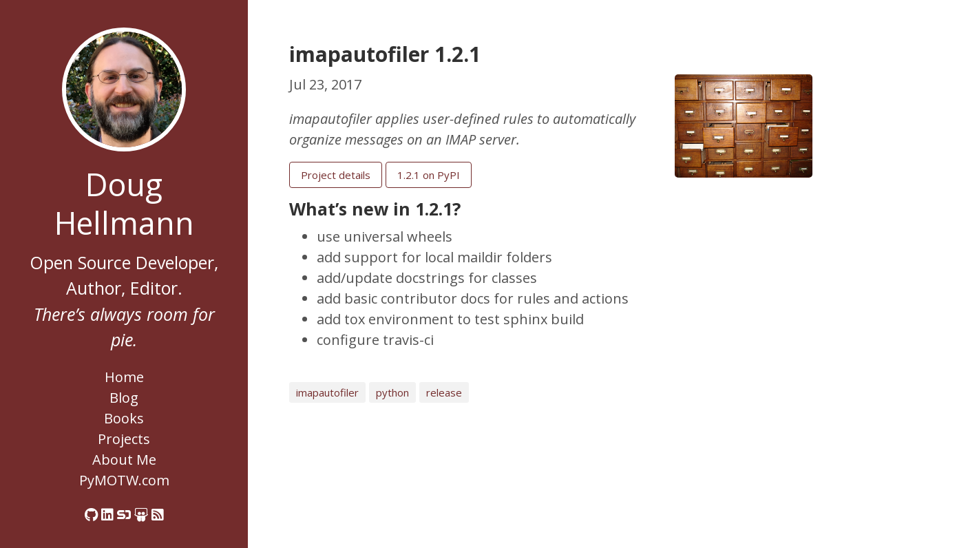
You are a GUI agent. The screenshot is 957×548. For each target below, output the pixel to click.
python (392, 392)
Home (124, 377)
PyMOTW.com (124, 480)
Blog (123, 397)
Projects (124, 439)
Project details (335, 175)
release (444, 392)
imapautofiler (327, 392)
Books (124, 418)
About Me (124, 459)
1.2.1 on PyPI (428, 175)
